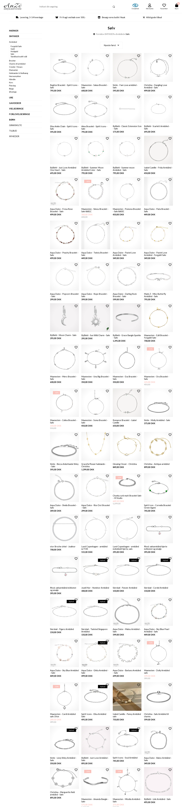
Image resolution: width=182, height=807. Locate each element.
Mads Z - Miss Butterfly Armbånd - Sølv (155, 297)
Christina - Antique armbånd (157, 468)
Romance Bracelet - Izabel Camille (125, 425)
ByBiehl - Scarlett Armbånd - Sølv (157, 127)
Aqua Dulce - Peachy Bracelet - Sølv (64, 255)
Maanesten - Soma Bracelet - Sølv (95, 425)
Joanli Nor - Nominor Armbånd (95, 593)
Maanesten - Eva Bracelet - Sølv (125, 380)
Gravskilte (15, 125)
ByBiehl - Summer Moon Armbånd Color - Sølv (92, 169)
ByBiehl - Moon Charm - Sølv (63, 338)
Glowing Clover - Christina (125, 468)
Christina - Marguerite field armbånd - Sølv (63, 801)
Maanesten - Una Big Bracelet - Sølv (95, 380)
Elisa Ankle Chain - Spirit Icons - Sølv (64, 128)
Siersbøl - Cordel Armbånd (156, 593)
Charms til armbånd (17, 64)
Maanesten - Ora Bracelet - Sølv (157, 380)
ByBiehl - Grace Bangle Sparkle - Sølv (124, 339)
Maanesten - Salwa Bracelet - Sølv (95, 86)
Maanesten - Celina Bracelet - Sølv (64, 425)
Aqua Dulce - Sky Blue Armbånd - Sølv (60, 678)
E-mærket (135, 8)
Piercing (12, 85)
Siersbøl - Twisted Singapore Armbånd (94, 636)
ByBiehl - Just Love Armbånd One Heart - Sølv (63, 169)
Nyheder (14, 136)
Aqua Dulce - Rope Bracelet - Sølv (95, 297)
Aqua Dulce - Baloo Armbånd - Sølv (158, 766)
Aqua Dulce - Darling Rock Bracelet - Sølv (125, 297)
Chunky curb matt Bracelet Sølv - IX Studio (125, 501)
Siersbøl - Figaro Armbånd (62, 635)
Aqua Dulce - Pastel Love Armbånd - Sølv (124, 255)
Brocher (12, 61)
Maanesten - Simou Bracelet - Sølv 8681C (95, 211)
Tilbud (13, 130)
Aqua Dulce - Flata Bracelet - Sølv (157, 211)
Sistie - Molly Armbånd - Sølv (157, 424)
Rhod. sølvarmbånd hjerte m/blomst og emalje (156, 552)
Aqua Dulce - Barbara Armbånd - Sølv (123, 678)
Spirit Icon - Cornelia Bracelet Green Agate (158, 511)
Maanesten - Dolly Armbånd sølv (157, 678)
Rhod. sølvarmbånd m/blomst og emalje (63, 594)
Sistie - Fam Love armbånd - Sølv (126, 86)
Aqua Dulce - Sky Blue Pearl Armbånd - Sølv (157, 636)
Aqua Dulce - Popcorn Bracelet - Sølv (60, 297)
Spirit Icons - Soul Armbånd (125, 765)
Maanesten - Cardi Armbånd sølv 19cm (63, 722)
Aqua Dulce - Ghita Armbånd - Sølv (95, 678)
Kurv (176, 8)
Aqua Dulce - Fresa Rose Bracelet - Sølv (61, 211)
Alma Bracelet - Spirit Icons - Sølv (94, 128)
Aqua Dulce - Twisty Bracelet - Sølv (95, 255)
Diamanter (13, 70)
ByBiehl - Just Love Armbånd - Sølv (95, 766)
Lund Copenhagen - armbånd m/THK (94, 552)
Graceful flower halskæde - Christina (94, 469)
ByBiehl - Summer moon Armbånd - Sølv (124, 169)
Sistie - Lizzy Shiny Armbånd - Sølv (63, 766)
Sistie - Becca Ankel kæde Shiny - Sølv (62, 469)
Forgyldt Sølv (16, 46)
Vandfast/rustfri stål (19, 56)
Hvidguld (14, 51)
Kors (11, 82)
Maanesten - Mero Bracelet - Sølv (63, 380)
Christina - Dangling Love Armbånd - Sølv (156, 86)
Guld (13, 49)
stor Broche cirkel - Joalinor (63, 551)
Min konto (149, 8)
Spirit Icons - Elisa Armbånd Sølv (94, 722)
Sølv (12, 54)
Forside (99, 34)
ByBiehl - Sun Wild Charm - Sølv (93, 339)
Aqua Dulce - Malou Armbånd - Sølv (127, 636)
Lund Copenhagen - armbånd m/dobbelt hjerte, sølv (126, 552)
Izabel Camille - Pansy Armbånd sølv (123, 722)
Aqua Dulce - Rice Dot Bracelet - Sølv (91, 511)
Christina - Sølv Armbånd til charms (157, 722)
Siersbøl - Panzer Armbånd (125, 593)
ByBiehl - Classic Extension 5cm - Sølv (125, 127)
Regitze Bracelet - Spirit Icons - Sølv (64, 86)
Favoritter (164, 8)
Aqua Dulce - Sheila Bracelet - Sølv (64, 511)
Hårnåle (12, 79)
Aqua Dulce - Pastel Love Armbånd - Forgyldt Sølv (156, 255)
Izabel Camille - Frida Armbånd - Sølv (158, 169)
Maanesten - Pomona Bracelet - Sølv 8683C (127, 211)
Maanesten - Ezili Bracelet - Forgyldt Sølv (157, 339)
